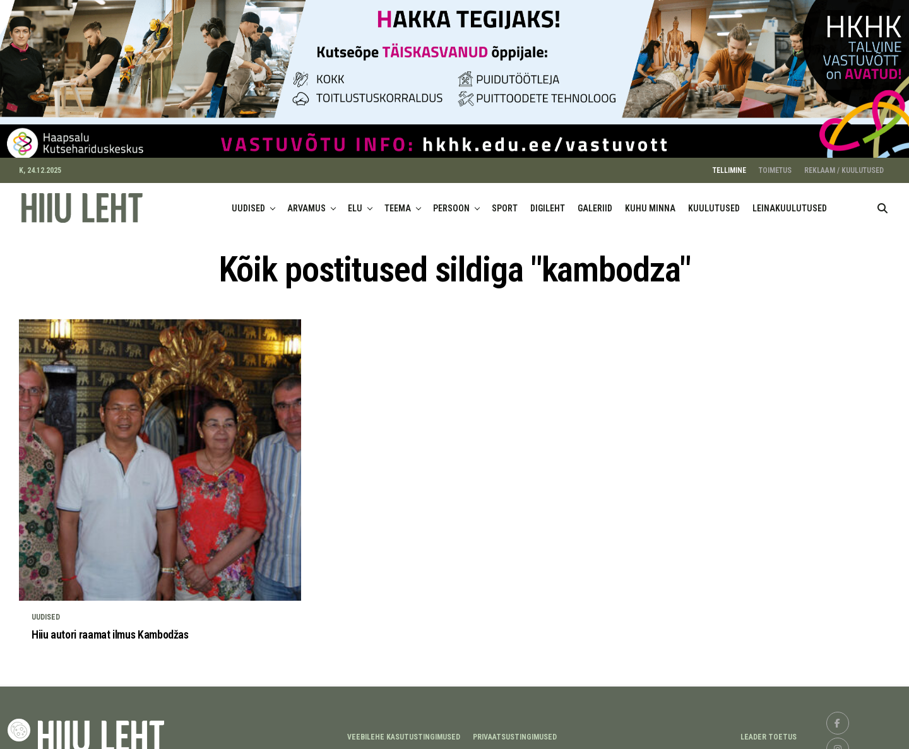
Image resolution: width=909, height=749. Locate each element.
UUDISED (248, 203)
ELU (355, 203)
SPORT (505, 203)
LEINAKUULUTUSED (789, 203)
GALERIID (595, 203)
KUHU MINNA (650, 203)
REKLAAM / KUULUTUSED (844, 164)
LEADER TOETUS (768, 731)
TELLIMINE (729, 164)
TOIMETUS (775, 164)
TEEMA (397, 203)
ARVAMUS (306, 203)
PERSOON (451, 203)
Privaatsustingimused (515, 731)
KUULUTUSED (714, 203)
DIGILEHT (547, 203)
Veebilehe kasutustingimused (403, 731)
